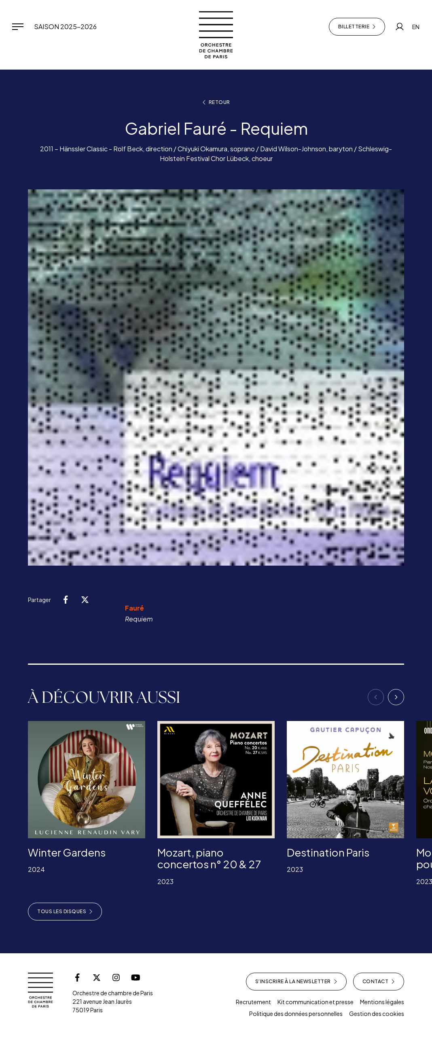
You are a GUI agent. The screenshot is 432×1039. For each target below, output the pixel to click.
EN (415, 26)
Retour (216, 102)
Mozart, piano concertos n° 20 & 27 (209, 858)
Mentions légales (382, 1001)
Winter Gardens (67, 852)
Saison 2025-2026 (65, 26)
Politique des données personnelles (296, 1013)
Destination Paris (328, 852)
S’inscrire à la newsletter (296, 981)
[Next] (396, 697)
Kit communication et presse (315, 1001)
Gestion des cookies (376, 1013)
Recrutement (253, 1001)
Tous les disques (65, 911)
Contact (378, 981)
